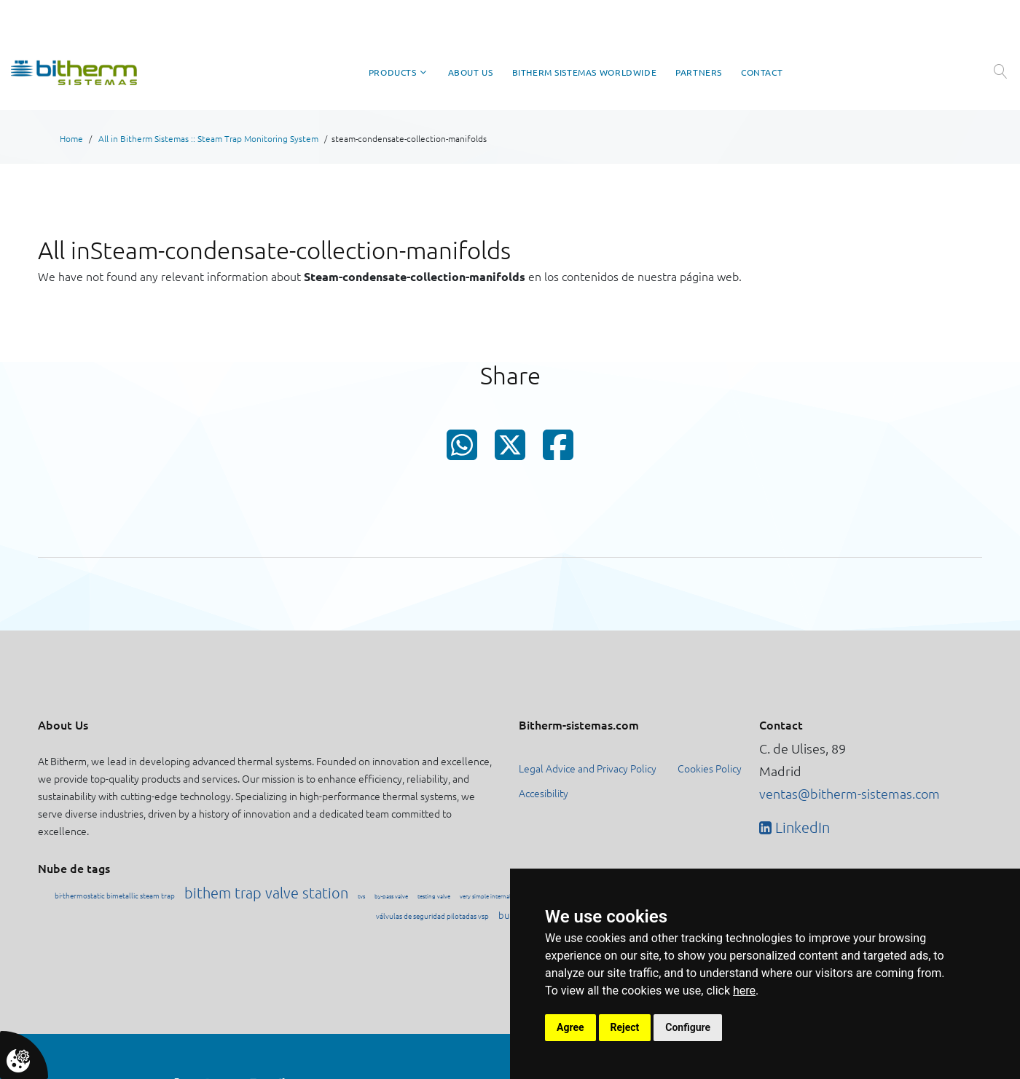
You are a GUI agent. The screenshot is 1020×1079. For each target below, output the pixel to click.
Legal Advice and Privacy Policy (587, 768)
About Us (470, 72)
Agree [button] (570, 1027)
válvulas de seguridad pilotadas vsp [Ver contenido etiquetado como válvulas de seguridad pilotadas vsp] (432, 915)
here (744, 990)
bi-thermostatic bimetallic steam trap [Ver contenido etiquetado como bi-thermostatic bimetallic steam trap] (115, 895)
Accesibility (543, 793)
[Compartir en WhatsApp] (462, 450)
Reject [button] (625, 1027)
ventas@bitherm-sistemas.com (849, 793)
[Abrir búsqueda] (999, 71)
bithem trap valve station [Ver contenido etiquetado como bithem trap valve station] (266, 892)
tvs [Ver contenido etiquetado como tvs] (361, 896)
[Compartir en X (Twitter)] (510, 450)
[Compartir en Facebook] (558, 450)
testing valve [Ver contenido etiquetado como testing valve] (433, 896)
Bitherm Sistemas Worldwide (584, 72)
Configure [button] (687, 1027)
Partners (698, 72)
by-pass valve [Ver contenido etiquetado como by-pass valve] (391, 896)
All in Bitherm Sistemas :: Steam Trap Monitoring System (208, 138)
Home (71, 138)
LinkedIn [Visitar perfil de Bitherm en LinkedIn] (801, 827)
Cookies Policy (710, 768)
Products (393, 72)
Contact (761, 72)
